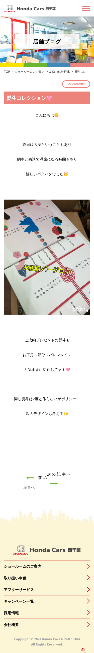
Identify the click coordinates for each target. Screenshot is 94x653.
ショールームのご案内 (30, 72)
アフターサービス (19, 589)
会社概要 (11, 624)
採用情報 (11, 612)
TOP (7, 72)
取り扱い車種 (15, 577)
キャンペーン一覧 (19, 601)
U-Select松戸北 (59, 72)
